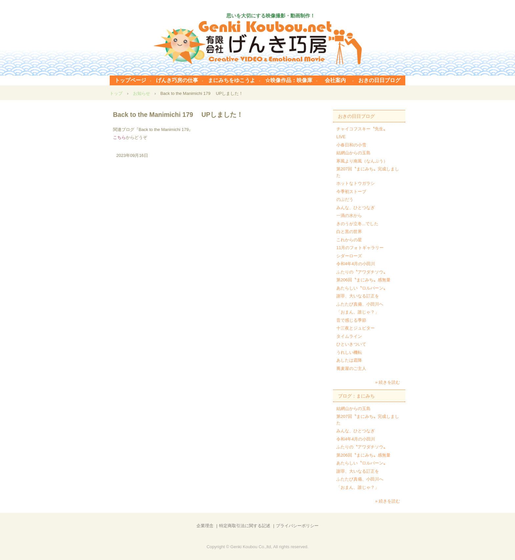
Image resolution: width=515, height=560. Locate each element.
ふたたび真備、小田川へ (359, 304)
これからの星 (349, 239)
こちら (119, 137)
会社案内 (335, 80)
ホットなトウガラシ (355, 183)
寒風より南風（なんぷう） (362, 161)
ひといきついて (351, 344)
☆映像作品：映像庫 (288, 80)
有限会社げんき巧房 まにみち (257, 43)
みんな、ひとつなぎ (355, 207)
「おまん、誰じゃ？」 (357, 312)
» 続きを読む (387, 382)
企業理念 (204, 525)
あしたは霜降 (349, 360)
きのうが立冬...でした (357, 223)
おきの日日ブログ (379, 80)
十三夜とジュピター (355, 328)
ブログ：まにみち (356, 395)
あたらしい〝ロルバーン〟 (362, 288)
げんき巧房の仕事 (177, 80)
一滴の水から (349, 215)
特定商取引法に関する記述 (244, 525)
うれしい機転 (349, 352)
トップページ (130, 80)
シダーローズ (349, 255)
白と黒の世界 (349, 231)
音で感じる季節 (351, 320)
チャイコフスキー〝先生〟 (362, 128)
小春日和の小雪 (351, 144)
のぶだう (344, 199)
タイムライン (349, 336)
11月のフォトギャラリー (360, 247)
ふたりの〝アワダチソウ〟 (362, 271)
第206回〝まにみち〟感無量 (363, 279)
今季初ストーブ (351, 191)
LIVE (341, 136)
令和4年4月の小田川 (355, 263)
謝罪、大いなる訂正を (357, 295)
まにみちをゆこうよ (231, 80)
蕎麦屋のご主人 (351, 368)
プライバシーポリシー (297, 525)
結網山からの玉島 (353, 152)
